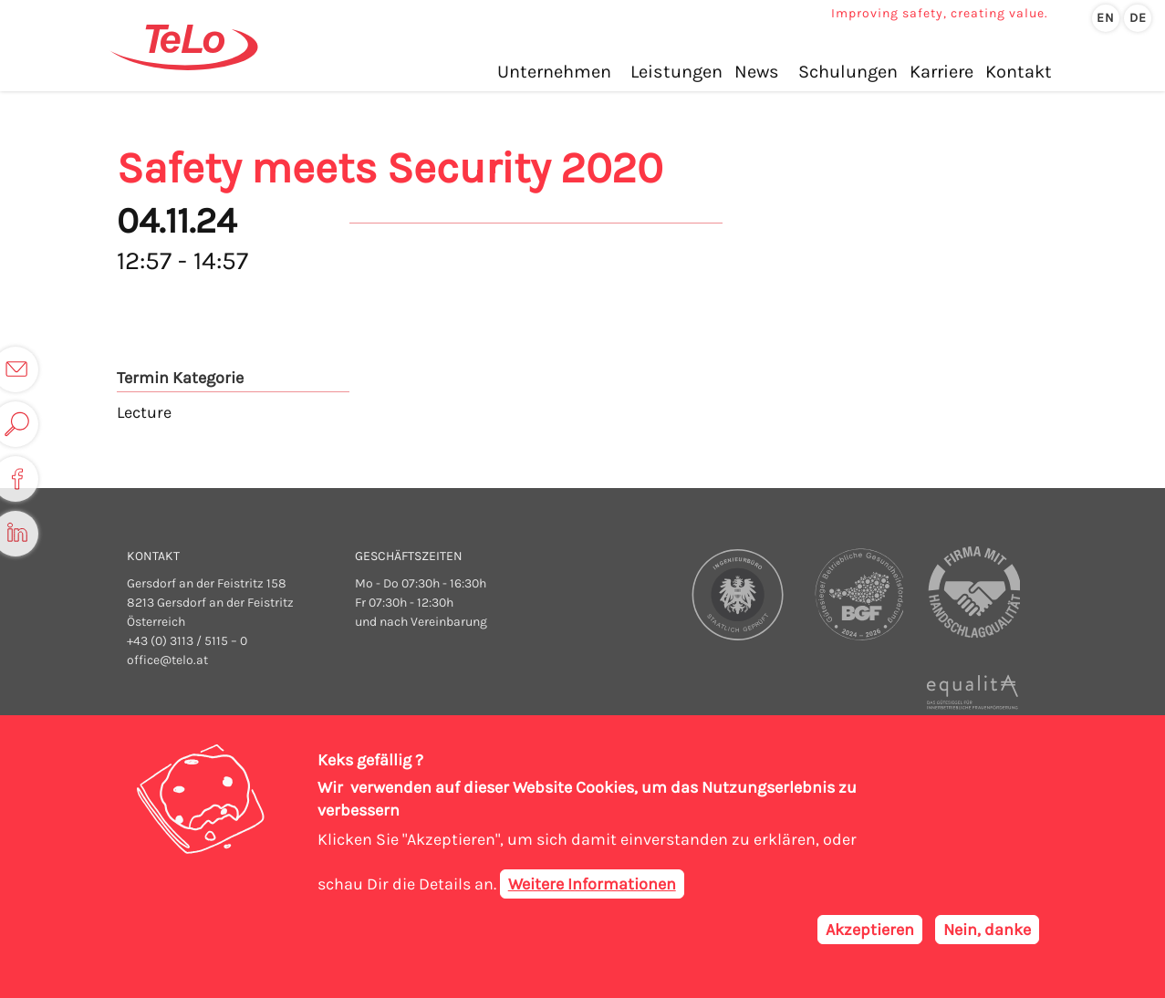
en (1106, 18)
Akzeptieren (870, 933)
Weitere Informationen (592, 888)
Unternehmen (554, 71)
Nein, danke (987, 933)
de (1138, 18)
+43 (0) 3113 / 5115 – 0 (187, 641)
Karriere (941, 71)
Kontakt (1018, 71)
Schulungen (848, 71)
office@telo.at (167, 660)
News (756, 71)
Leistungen (676, 71)
